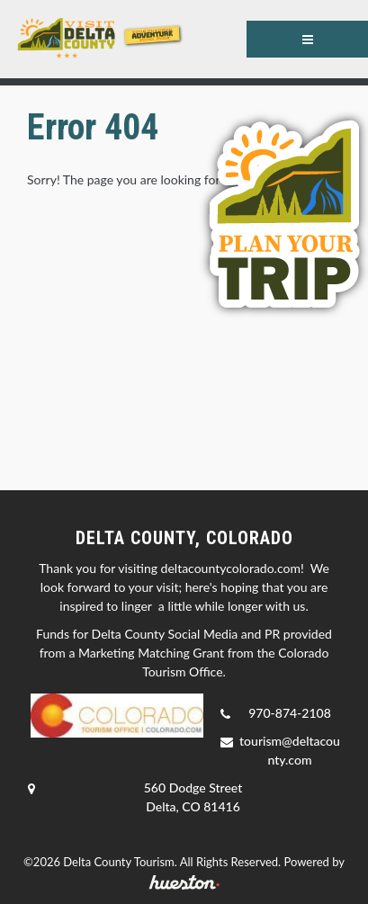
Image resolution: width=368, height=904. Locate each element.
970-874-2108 (289, 713)
